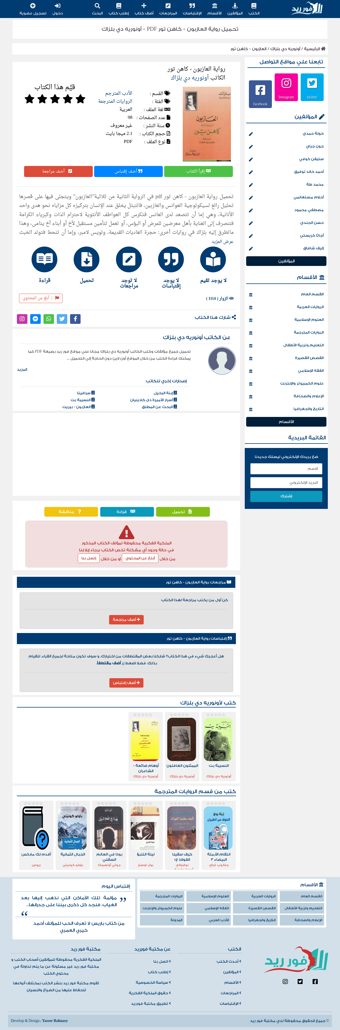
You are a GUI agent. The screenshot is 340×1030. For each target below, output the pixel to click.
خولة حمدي (286, 134)
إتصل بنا (88, 558)
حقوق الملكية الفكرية (150, 993)
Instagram (286, 97)
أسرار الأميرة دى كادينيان (153, 400)
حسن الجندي (286, 223)
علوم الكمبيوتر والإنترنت (286, 384)
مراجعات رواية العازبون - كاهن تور (198, 582)
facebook (260, 104)
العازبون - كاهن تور (248, 49)
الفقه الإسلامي (286, 371)
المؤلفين (235, 9)
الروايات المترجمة (115, 101)
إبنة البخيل (165, 393)
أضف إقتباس (128, 171)
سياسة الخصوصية (153, 982)
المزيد (22, 369)
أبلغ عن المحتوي (140, 558)
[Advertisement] (126, 454)
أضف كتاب (144, 9)
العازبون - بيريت (78, 407)
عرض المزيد (223, 242)
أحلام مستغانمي (286, 198)
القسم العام (286, 295)
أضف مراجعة (58, 171)
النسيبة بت (83, 400)
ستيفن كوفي (286, 159)
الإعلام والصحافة (286, 397)
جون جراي (286, 147)
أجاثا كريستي (286, 236)
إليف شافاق (286, 249)
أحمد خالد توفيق (286, 172)
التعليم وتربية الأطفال (286, 346)
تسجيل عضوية (33, 9)
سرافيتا (86, 393)
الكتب (253, 9)
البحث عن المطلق (159, 407)
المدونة (176, 920)
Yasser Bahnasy (55, 1021)
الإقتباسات (192, 9)
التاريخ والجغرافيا (286, 409)
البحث (97, 9)
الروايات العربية (286, 307)
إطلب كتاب (119, 9)
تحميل (183, 512)
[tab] (211, 265)
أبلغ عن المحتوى (41, 298)
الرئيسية (315, 49)
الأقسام (214, 9)
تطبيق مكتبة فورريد (151, 1003)
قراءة (127, 512)
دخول (57, 9)
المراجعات (168, 9)
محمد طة (286, 185)
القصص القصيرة (286, 358)
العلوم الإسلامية (286, 320)
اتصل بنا (162, 961)
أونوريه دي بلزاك (285, 49)
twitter (312, 97)
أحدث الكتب (229, 961)
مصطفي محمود (286, 210)
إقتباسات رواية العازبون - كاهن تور (199, 638)
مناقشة (71, 512)
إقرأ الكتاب (198, 171)
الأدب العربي (219, 920)
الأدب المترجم (118, 93)
